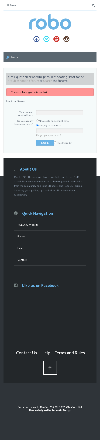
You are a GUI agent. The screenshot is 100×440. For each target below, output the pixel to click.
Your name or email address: (25, 114)
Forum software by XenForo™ (50, 407)
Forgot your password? (48, 135)
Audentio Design (61, 410)
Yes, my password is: (48, 125)
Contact (22, 259)
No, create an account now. (52, 120)
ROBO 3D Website (28, 224)
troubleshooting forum (23, 81)
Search (47, 81)
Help (20, 247)
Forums (22, 236)
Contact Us (26, 352)
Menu (11, 5)
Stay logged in (63, 142)
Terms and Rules (70, 352)
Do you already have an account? (24, 122)
